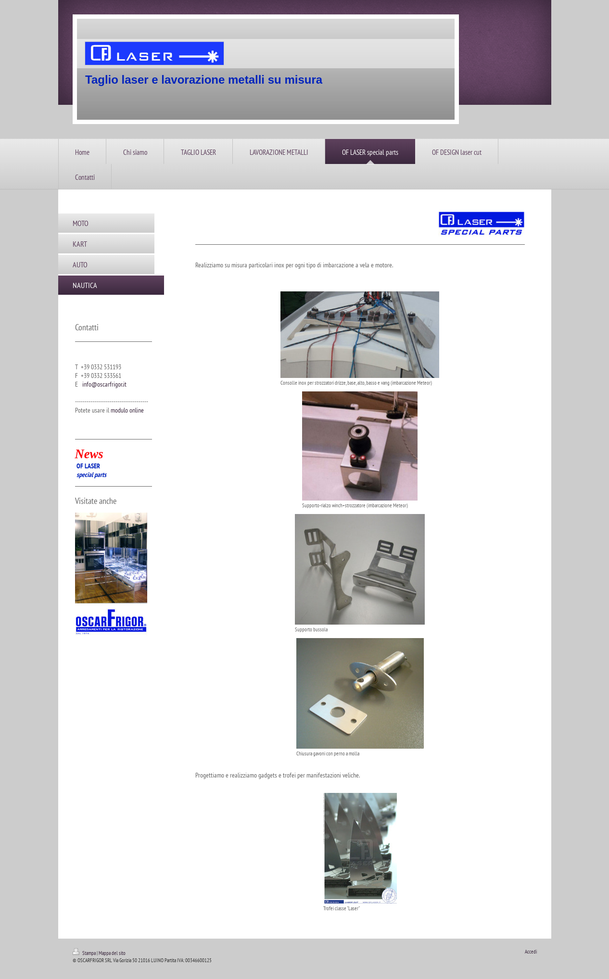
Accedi (531, 951)
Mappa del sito (112, 953)
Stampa (85, 953)
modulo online (127, 410)
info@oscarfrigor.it (104, 384)
